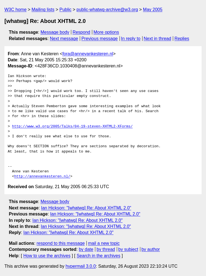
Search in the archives (98, 255)
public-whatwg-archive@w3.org (107, 9)
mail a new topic (104, 243)
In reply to (130, 38)
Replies (182, 38)
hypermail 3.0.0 (80, 266)
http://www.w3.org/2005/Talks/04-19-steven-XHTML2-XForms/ (72, 126)
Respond (81, 32)
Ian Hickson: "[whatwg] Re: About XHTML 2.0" (86, 208)
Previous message (99, 38)
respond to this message (60, 243)
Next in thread (157, 38)
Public (65, 9)
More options (106, 32)
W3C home (15, 9)
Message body (55, 32)
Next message (64, 38)
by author (150, 249)
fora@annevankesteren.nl (87, 53)
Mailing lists (42, 9)
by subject (128, 249)
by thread (106, 249)
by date (86, 249)
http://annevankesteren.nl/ (42, 176)
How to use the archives (46, 255)
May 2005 (152, 9)
